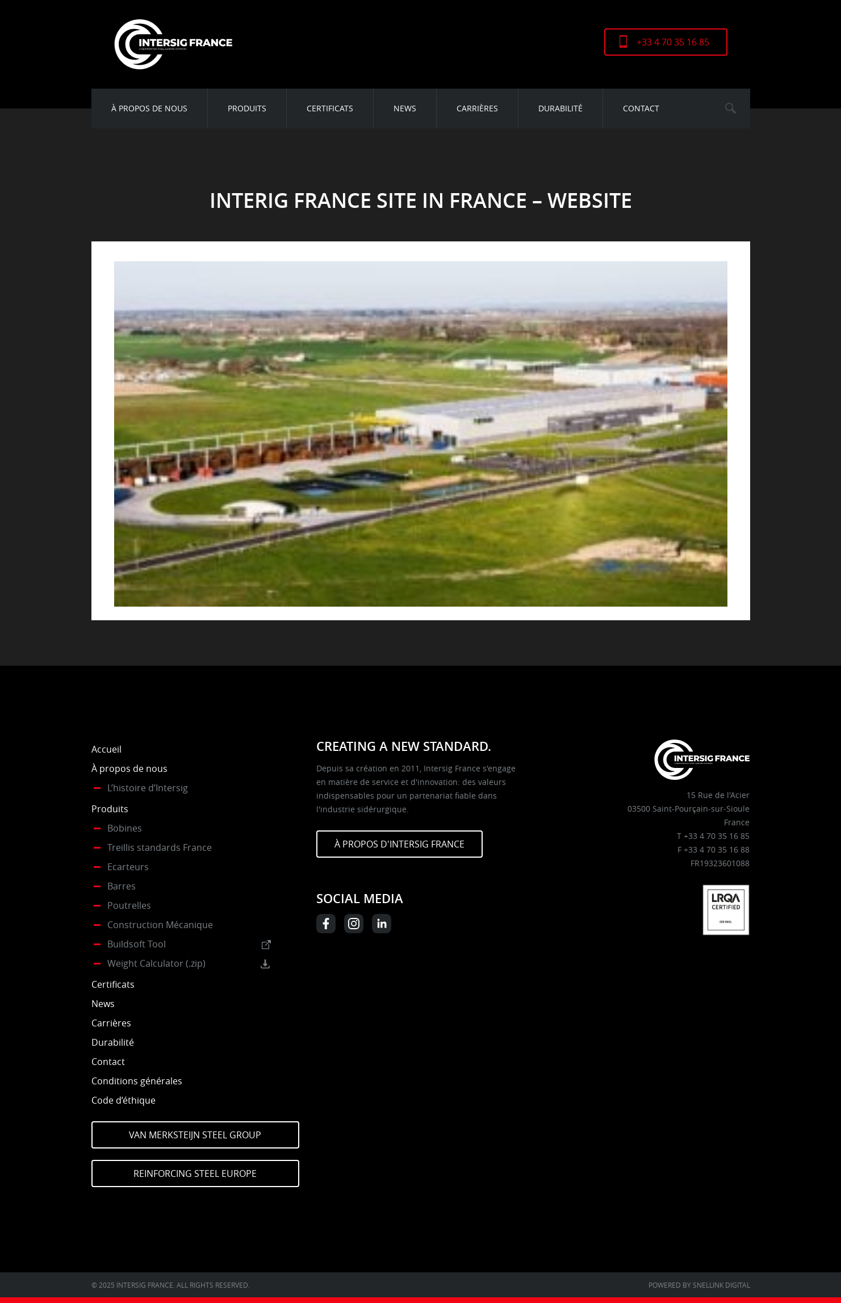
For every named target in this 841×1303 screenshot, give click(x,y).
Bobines (124, 828)
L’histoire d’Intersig (147, 788)
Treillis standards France (159, 847)
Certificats (330, 108)
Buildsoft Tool (136, 944)
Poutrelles (129, 905)
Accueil (106, 749)
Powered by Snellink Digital (699, 1284)
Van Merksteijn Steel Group (195, 1135)
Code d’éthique (123, 1100)
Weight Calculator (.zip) (156, 963)
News (405, 108)
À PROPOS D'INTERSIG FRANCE (399, 844)
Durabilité (560, 108)
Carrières (477, 108)
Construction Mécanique (160, 924)
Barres (121, 886)
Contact (641, 108)
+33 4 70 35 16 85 (673, 42)
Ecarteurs (128, 867)
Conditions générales (136, 1081)
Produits (247, 108)
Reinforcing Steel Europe (195, 1173)
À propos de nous (149, 108)
